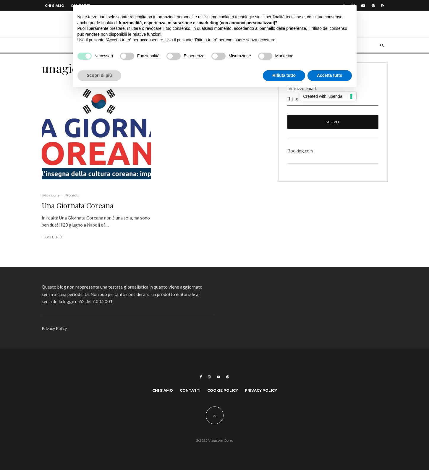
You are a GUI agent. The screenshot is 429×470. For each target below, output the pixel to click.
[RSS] (383, 6)
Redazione (50, 195)
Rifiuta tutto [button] (284, 75)
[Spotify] (373, 6)
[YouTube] (363, 6)
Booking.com (300, 150)
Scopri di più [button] (99, 75)
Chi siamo (54, 6)
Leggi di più (52, 237)
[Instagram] (209, 377)
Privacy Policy (54, 328)
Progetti (71, 195)
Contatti (190, 390)
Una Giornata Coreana (78, 205)
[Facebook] (201, 377)
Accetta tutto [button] (329, 75)
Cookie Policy (222, 390)
